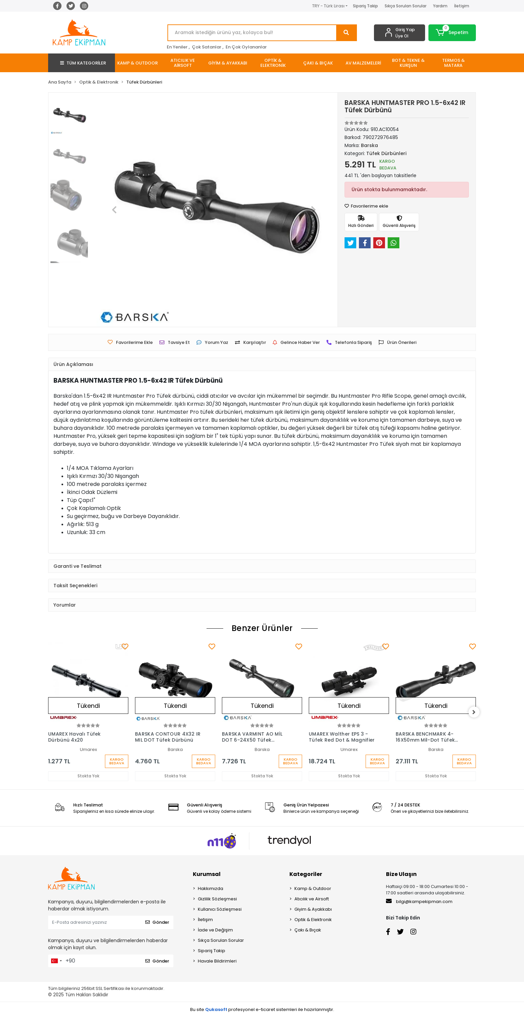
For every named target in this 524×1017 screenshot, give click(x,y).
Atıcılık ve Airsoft (311, 899)
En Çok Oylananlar (246, 47)
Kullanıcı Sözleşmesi (220, 909)
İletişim (461, 6)
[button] (452, 32)
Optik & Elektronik (313, 919)
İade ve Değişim (215, 930)
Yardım (440, 6)
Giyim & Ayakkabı (313, 909)
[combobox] (56, 961)
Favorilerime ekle (366, 206)
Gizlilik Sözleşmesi (217, 899)
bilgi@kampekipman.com (419, 901)
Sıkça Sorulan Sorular (405, 6)
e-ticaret (265, 1009)
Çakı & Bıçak (307, 930)
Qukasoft (216, 1009)
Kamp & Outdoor (312, 888)
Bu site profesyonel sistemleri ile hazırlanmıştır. (262, 1009)
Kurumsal (207, 874)
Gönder (157, 922)
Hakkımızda (210, 888)
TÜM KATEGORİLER (83, 63)
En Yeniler (177, 47)
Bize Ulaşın (401, 874)
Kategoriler (305, 874)
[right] (476, 712)
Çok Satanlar (206, 47)
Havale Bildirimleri (217, 961)
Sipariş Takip (365, 6)
